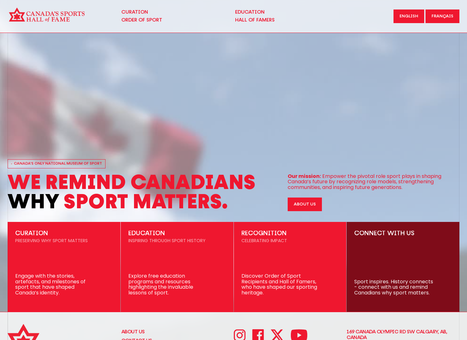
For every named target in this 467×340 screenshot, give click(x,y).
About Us (133, 331)
